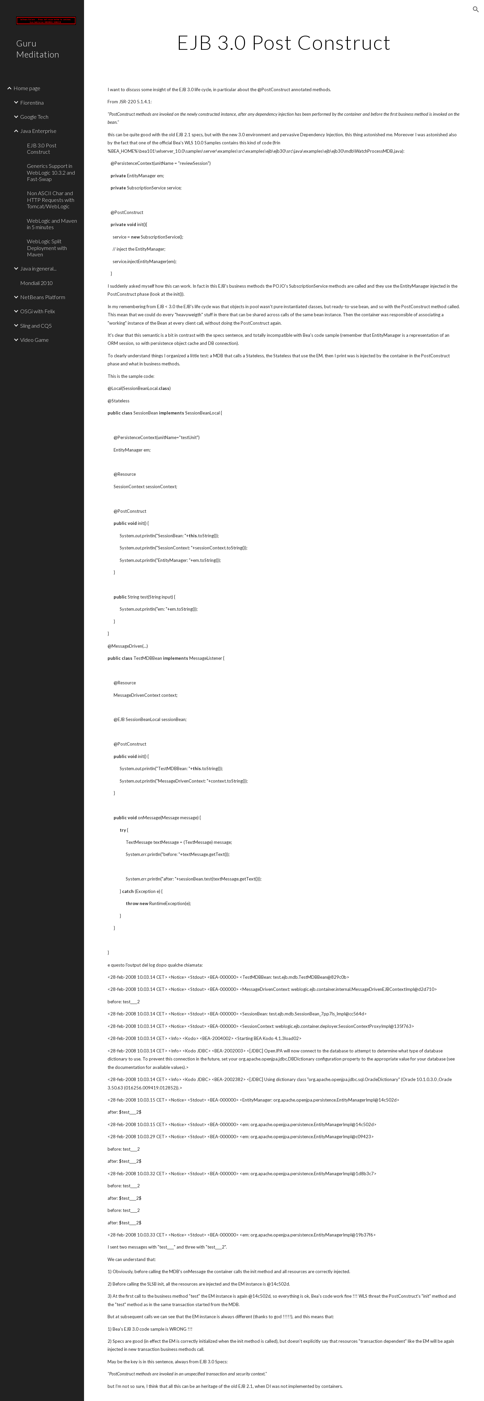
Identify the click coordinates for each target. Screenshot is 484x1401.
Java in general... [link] (38, 268)
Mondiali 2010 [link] (36, 283)
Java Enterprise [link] (38, 131)
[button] (476, 9)
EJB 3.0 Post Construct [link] (41, 148)
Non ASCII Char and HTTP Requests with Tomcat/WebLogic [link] (50, 199)
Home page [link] (26, 88)
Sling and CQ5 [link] (36, 325)
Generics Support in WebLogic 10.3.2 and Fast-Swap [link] (51, 172)
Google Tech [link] (34, 116)
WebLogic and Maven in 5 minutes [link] (52, 223)
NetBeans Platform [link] (42, 297)
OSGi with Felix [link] (37, 311)
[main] (284, 42)
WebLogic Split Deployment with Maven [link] (47, 247)
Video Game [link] (34, 339)
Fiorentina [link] (32, 102)
